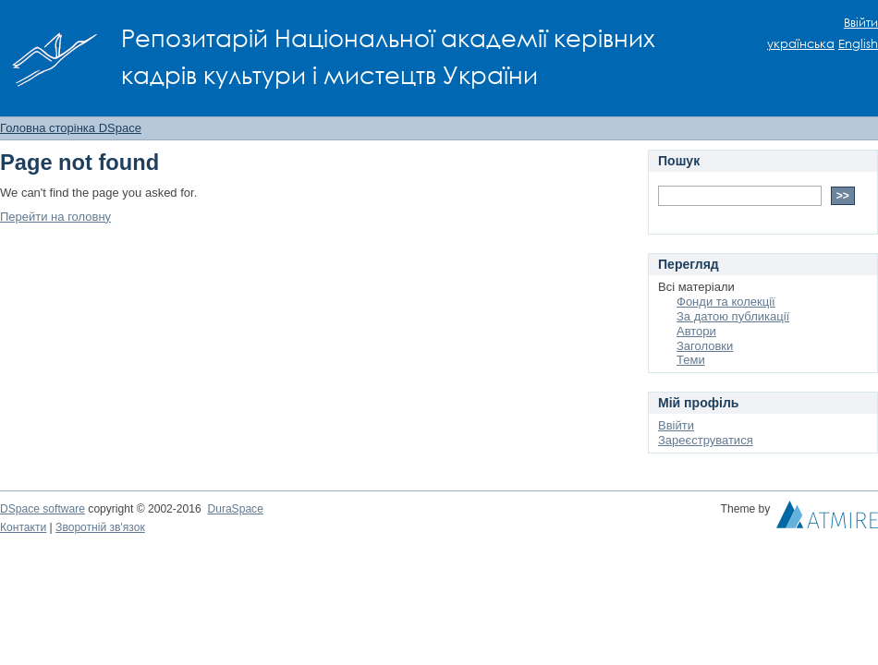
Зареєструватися (705, 440)
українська (801, 44)
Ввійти (861, 22)
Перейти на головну (55, 217)
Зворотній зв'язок (100, 527)
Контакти (23, 527)
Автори (696, 331)
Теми (691, 360)
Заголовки (705, 346)
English (858, 44)
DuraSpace (234, 508)
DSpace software (42, 508)
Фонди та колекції (726, 301)
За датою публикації (733, 316)
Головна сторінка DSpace (70, 128)
